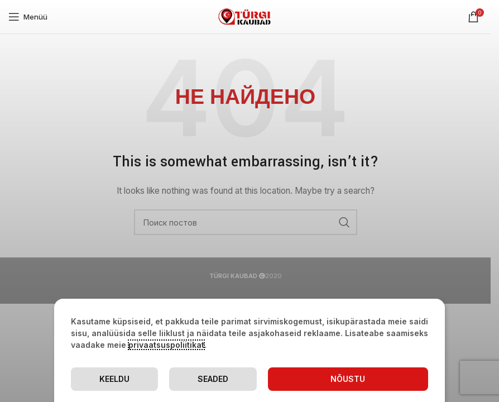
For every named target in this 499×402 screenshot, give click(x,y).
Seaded (213, 379)
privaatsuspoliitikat (166, 345)
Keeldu (114, 379)
